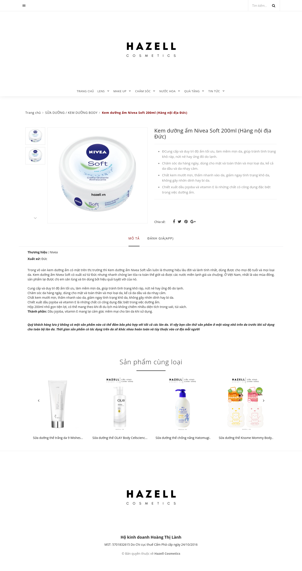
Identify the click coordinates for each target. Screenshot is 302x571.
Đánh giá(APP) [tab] (160, 238)
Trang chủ (85, 91)
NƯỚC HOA (167, 91)
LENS (101, 91)
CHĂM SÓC (143, 91)
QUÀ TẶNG (192, 91)
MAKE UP (119, 91)
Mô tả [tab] (134, 238)
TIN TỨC (214, 91)
